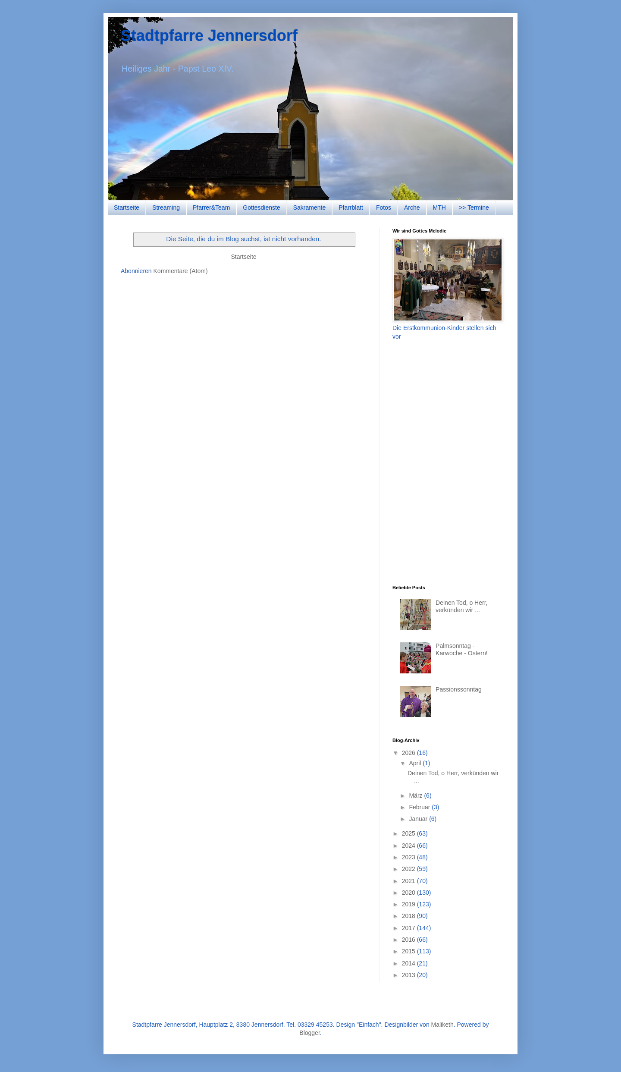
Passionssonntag (459, 689)
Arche (412, 207)
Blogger (309, 1032)
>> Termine (474, 207)
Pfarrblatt (351, 207)
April (416, 763)
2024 (409, 845)
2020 (409, 892)
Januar (419, 818)
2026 (409, 752)
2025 (409, 833)
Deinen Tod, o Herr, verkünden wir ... (461, 606)
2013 (409, 974)
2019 (409, 904)
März (416, 795)
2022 (409, 868)
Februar (420, 807)
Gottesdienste (261, 207)
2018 (409, 915)
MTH (439, 207)
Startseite (126, 207)
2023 (409, 857)
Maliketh (442, 1024)
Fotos (383, 207)
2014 (409, 963)
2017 (409, 927)
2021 (409, 880)
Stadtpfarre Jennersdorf (209, 35)
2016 (409, 939)
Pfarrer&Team (211, 207)
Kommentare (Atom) (181, 270)
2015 (409, 951)
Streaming (166, 207)
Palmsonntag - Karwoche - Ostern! (462, 649)
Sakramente (309, 207)
